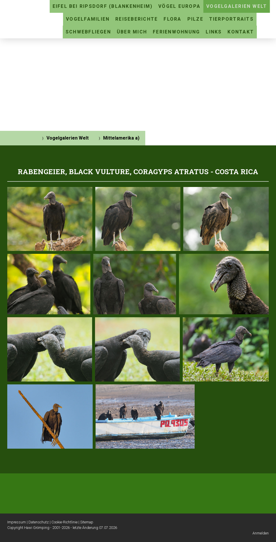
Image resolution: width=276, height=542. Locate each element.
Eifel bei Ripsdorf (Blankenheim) (103, 6)
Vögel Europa (179, 6)
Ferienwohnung (176, 32)
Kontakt (240, 32)
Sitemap (86, 522)
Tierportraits (231, 19)
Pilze (195, 19)
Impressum (16, 522)
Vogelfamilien (88, 19)
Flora (172, 19)
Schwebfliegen (88, 32)
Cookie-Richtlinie (64, 522)
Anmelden (260, 533)
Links (214, 32)
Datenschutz (38, 522)
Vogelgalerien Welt (236, 6)
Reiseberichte (136, 19)
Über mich (132, 32)
